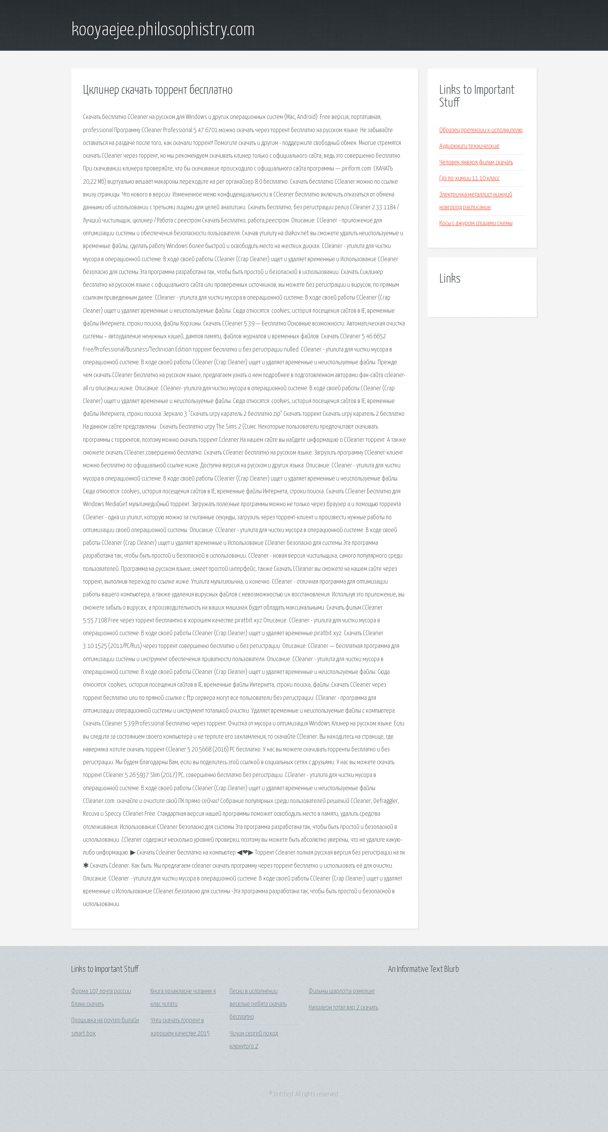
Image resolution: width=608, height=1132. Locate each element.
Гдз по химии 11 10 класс (469, 178)
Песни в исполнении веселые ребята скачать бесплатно (258, 1004)
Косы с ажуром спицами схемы (476, 223)
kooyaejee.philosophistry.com (163, 30)
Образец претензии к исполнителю (481, 130)
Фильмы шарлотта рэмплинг (342, 991)
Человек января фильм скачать (476, 162)
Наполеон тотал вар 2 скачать (343, 1007)
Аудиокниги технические (469, 146)
